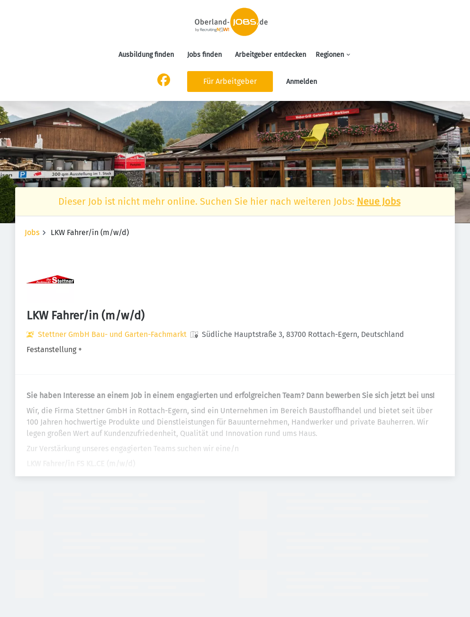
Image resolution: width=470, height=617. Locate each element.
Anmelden (301, 82)
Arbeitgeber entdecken (270, 55)
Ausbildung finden (146, 55)
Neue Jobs (378, 201)
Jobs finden (204, 55)
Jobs (32, 232)
